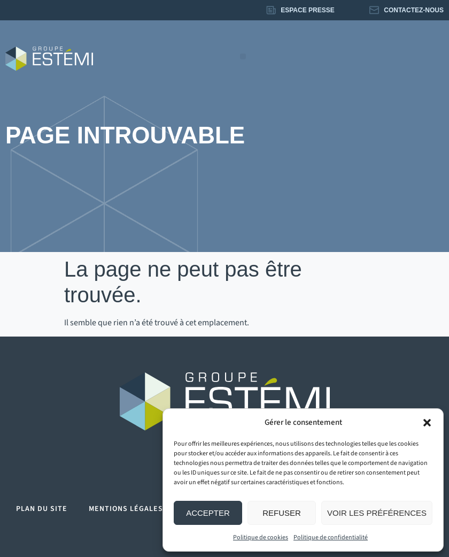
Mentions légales (126, 508)
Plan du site (41, 508)
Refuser (281, 512)
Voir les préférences (377, 512)
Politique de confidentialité (330, 537)
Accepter (208, 512)
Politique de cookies (260, 537)
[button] (427, 422)
